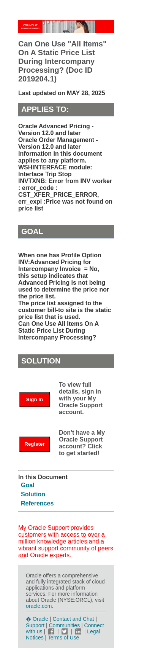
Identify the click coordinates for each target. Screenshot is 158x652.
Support (35, 625)
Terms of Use (63, 637)
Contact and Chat (73, 619)
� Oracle (37, 619)
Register (34, 444)
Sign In (34, 399)
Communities (64, 625)
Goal (28, 485)
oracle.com (39, 606)
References (37, 503)
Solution (33, 494)
